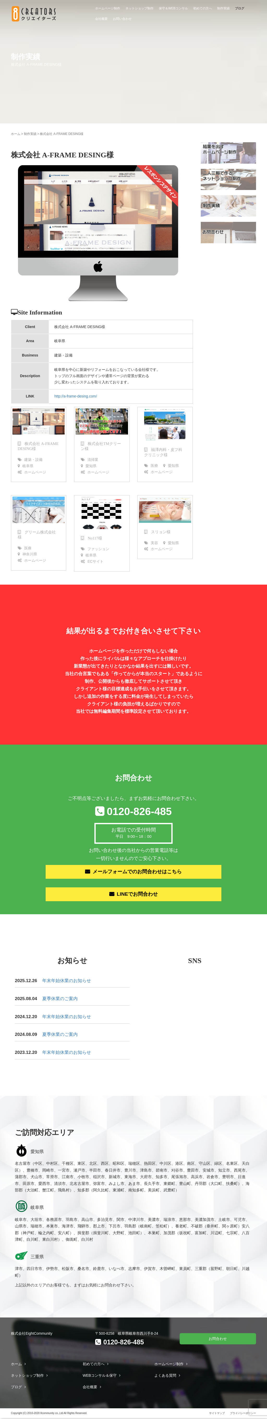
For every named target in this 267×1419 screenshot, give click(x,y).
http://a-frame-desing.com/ (75, 396)
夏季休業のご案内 (60, 999)
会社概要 (101, 19)
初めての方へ (202, 8)
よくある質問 (165, 1376)
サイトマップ (217, 1414)
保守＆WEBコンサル (173, 8)
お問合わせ (218, 1339)
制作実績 (223, 8)
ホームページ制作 (107, 8)
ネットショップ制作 (139, 8)
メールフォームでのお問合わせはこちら (137, 872)
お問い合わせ (122, 19)
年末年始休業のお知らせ (66, 981)
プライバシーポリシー (243, 1414)
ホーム (15, 134)
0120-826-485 (139, 811)
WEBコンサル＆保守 (100, 1376)
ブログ (239, 8)
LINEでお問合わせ (137, 895)
